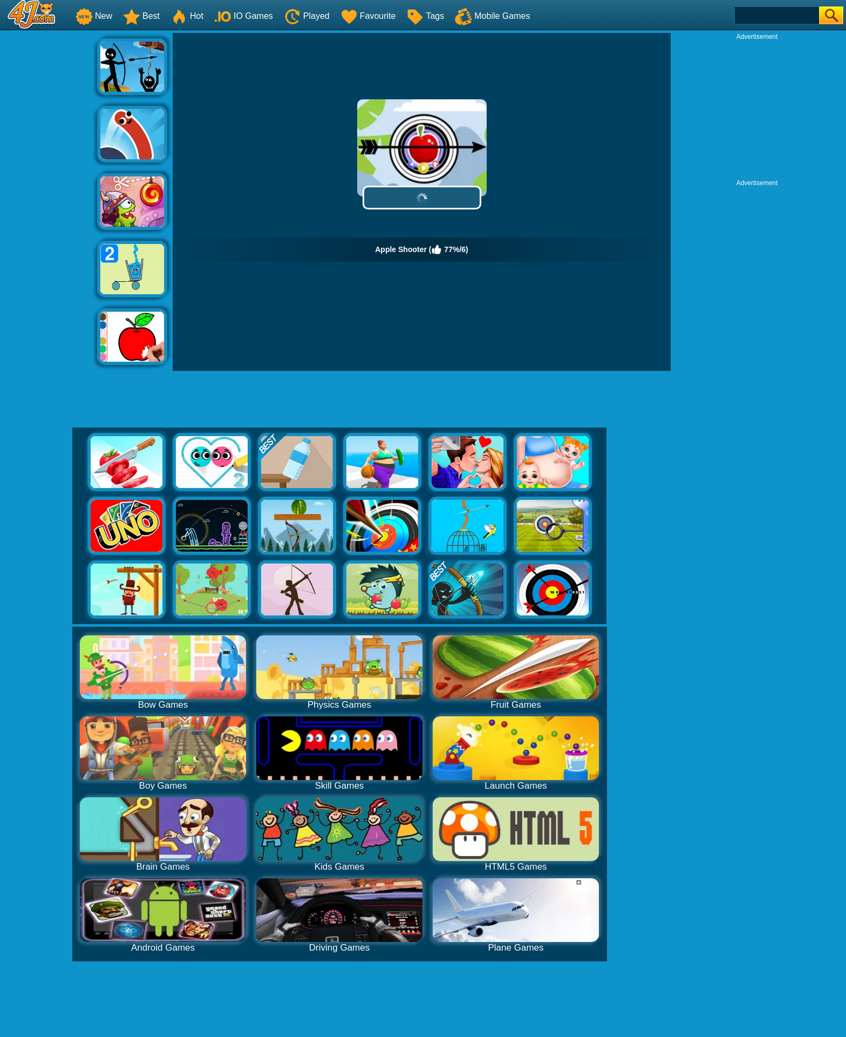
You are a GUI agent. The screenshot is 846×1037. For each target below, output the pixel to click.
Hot (186, 16)
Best (141, 16)
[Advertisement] (48, 195)
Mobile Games (492, 16)
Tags (425, 16)
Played (307, 16)
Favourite (368, 16)
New (94, 16)
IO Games (243, 16)
